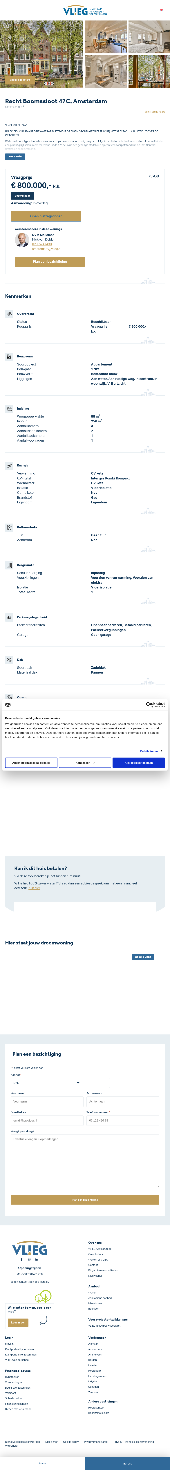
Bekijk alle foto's (20, 80)
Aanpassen (85, 762)
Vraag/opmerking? (22, 1130)
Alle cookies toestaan (139, 762)
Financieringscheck (16, 1402)
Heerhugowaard (97, 1375)
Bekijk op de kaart (154, 112)
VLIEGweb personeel (17, 1359)
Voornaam (18, 1093)
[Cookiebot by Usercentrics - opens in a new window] (149, 705)
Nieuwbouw (95, 1302)
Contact (93, 1264)
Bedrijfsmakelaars (98, 1412)
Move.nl (9, 1342)
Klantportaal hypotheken (19, 1348)
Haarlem (93, 1364)
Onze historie (96, 1253)
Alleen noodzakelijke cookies (31, 762)
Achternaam (95, 1093)
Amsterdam (95, 1348)
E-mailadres (19, 1112)
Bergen (92, 1359)
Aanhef (16, 1075)
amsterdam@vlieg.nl (46, 248)
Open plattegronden (46, 216)
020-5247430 (42, 244)
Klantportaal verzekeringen (21, 1353)
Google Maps (143, 957)
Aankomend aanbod (100, 1296)
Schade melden (14, 1397)
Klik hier (34, 888)
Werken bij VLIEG (98, 1258)
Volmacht (10, 1392)
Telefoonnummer (98, 1112)
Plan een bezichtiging (50, 261)
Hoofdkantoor (96, 1406)
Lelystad (93, 1380)
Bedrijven (93, 1307)
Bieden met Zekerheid (17, 1408)
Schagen (93, 1385)
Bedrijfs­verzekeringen (17, 1386)
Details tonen (149, 751)
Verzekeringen (13, 1381)
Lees (15, 157)
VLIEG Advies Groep (99, 1247)
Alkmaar (93, 1342)
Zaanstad (93, 1391)
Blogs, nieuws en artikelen (103, 1269)
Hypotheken (12, 1376)
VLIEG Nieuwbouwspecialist (104, 1324)
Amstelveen (95, 1353)
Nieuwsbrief (95, 1274)
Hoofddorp (94, 1369)
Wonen (92, 1291)
